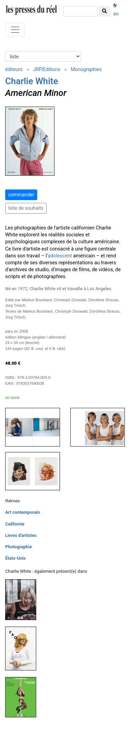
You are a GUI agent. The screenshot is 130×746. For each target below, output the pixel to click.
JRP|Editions (46, 69)
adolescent (60, 256)
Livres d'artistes (21, 535)
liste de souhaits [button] (25, 208)
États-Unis (15, 558)
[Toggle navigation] (15, 30)
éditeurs (13, 69)
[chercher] (80, 11)
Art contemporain (22, 512)
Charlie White (31, 81)
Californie (14, 524)
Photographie (18, 546)
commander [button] (21, 194)
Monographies (86, 69)
